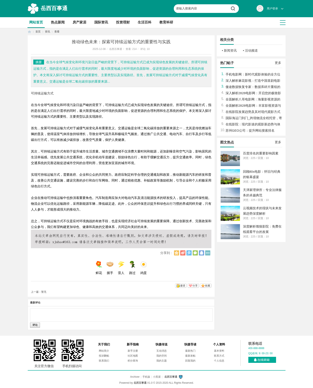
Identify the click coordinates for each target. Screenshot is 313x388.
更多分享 (207, 253)
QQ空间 (176, 253)
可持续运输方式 (42, 93)
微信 (195, 253)
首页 (29, 32)
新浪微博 (182, 253)
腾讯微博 (189, 253)
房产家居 (79, 22)
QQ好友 (201, 253)
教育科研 (166, 22)
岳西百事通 (54, 8)
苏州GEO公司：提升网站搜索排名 (250, 130)
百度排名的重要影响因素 (260, 153)
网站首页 (36, 22)
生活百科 (144, 22)
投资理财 (123, 22)
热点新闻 (58, 22)
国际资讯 (101, 22)
